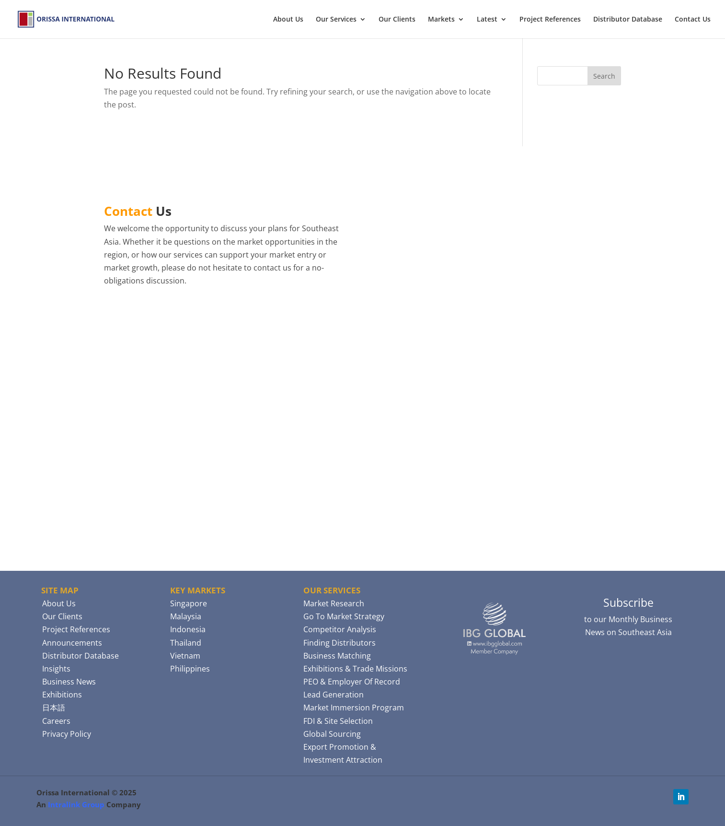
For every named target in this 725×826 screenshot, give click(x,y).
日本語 (53, 707)
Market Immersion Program (353, 707)
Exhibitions (62, 694)
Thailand (185, 642)
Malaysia (185, 616)
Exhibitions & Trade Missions (355, 668)
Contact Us (693, 20)
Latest (487, 20)
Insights (56, 668)
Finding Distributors (339, 642)
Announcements (72, 642)
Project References (550, 20)
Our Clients (397, 20)
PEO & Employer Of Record (351, 681)
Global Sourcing (332, 734)
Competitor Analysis (339, 629)
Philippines (190, 668)
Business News (69, 681)
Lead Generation (333, 694)
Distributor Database (627, 20)
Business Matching (337, 655)
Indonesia (188, 629)
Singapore (188, 603)
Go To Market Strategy (343, 616)
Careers (56, 721)
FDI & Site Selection (338, 721)
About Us (288, 20)
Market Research (333, 603)
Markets (441, 20)
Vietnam (185, 655)
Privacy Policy (66, 734)
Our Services (336, 20)
